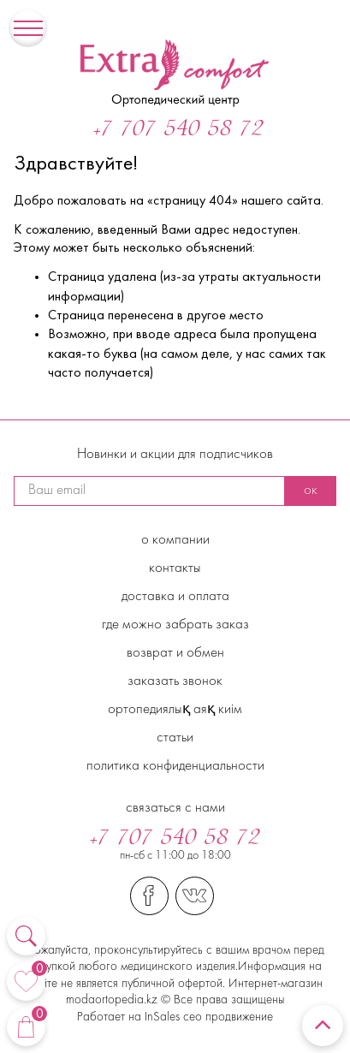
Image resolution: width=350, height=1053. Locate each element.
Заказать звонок (175, 681)
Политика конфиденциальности (175, 766)
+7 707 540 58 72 (178, 130)
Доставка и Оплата (175, 597)
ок (310, 490)
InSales (162, 1017)
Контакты (175, 568)
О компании (175, 540)
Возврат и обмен (175, 653)
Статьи (175, 738)
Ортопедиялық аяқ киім (175, 710)
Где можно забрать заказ (175, 625)
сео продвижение (226, 1017)
